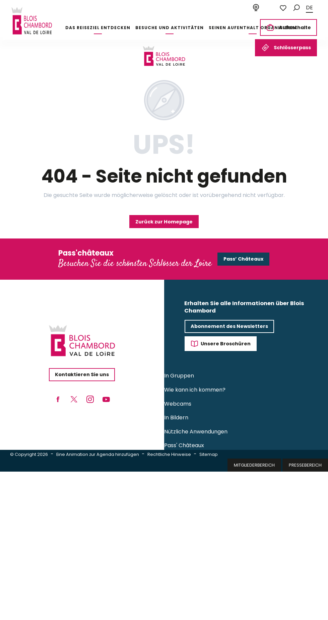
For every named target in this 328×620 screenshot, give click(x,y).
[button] (296, 8)
